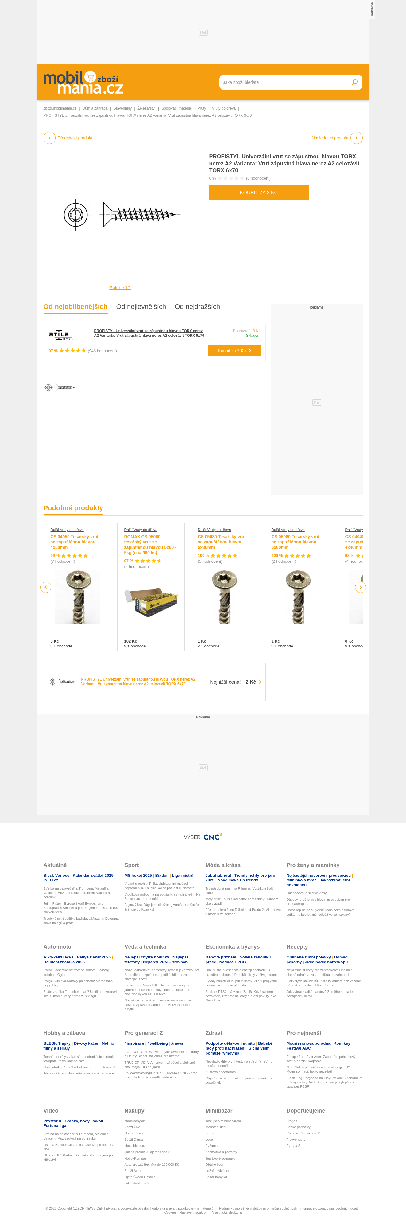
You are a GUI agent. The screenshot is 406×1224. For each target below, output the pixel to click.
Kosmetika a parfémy (221, 1152)
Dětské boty (214, 1164)
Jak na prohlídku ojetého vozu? (148, 1152)
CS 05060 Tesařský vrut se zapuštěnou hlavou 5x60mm (295, 542)
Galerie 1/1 (120, 287)
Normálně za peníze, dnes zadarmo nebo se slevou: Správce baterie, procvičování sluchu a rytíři (158, 1004)
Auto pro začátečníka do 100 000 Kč (152, 1164)
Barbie (210, 1133)
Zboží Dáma (134, 1139)
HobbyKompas (136, 1158)
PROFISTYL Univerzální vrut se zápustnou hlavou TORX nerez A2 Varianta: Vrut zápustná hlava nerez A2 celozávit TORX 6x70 (284, 163)
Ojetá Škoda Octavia (140, 1177)
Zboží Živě (132, 1127)
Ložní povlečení (217, 1170)
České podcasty (299, 1127)
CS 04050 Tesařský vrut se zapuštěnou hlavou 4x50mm (75, 542)
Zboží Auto (133, 1170)
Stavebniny (123, 108)
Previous (46, 587)
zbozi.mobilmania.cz (60, 108)
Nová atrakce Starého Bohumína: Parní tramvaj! (79, 1067)
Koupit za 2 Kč (259, 192)
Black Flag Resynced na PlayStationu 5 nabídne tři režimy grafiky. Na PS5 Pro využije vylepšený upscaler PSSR (325, 1082)
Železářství (146, 108)
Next (360, 587)
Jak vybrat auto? (137, 1183)
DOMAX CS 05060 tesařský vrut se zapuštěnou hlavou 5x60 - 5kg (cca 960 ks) (150, 544)
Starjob (292, 1121)
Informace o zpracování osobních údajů (329, 1208)
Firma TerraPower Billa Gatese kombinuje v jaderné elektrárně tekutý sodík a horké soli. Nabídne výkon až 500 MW (157, 989)
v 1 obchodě (61, 646)
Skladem (253, 335)
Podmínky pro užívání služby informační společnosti (258, 1208)
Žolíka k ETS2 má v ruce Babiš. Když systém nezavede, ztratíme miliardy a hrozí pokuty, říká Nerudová (241, 996)
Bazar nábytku (216, 1177)
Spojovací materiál (176, 108)
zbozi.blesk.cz (135, 1146)
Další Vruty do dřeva (67, 530)
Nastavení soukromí (194, 1212)
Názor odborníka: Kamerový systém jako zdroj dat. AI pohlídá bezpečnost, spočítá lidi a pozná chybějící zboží (162, 974)
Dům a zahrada (95, 108)
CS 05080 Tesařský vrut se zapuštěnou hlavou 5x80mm (222, 542)
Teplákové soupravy (220, 1158)
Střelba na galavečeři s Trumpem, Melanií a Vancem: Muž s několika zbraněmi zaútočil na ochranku (78, 893)
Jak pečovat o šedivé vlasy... (308, 893)
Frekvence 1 (296, 1139)
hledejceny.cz (135, 1121)
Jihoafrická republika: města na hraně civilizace (79, 1073)
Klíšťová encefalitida (221, 1072)
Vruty (202, 108)
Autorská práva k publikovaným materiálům (184, 1208)
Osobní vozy (134, 1133)
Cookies (170, 1212)
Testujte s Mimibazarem (223, 1121)
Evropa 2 (293, 1146)
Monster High (216, 1127)
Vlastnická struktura (227, 1212)
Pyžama (212, 1146)
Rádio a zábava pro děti (304, 1133)
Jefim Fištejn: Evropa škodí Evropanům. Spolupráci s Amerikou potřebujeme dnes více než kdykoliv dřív (81, 908)
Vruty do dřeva (224, 108)
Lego (209, 1139)
